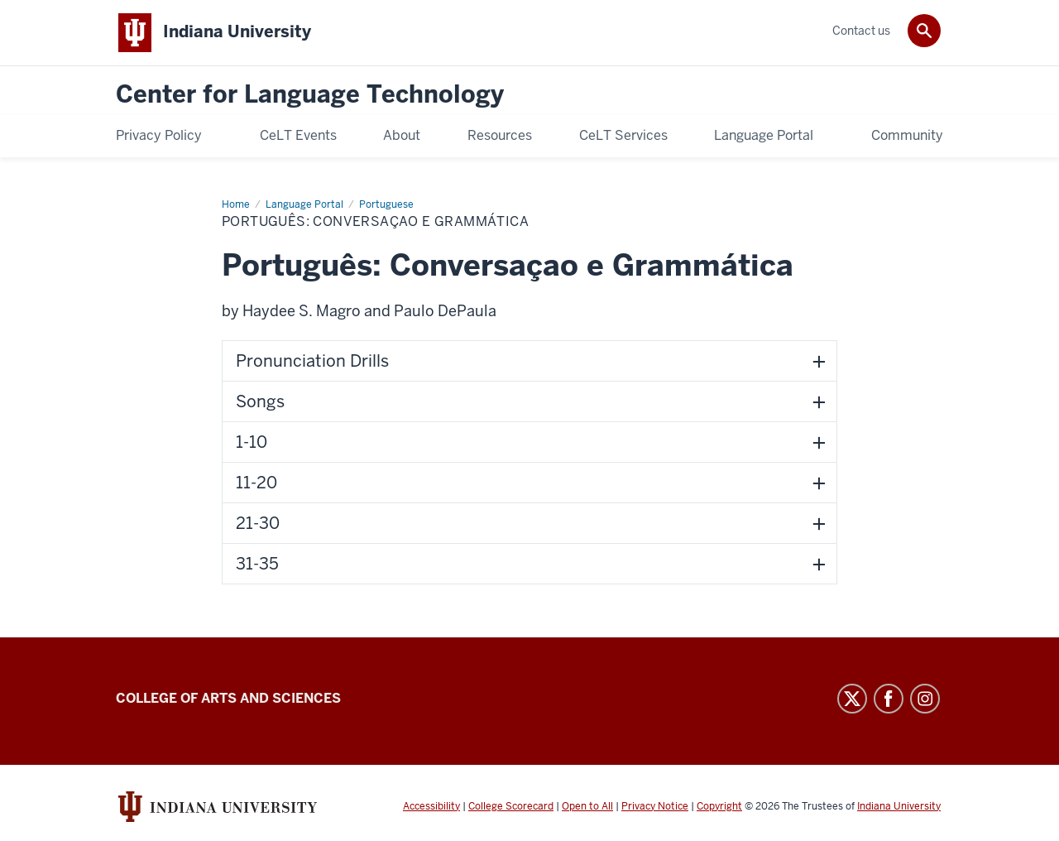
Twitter (852, 699)
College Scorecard (510, 806)
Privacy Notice (654, 806)
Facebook (888, 699)
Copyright (719, 806)
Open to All (587, 806)
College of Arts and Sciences (228, 698)
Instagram (925, 699)
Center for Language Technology (310, 94)
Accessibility (431, 806)
